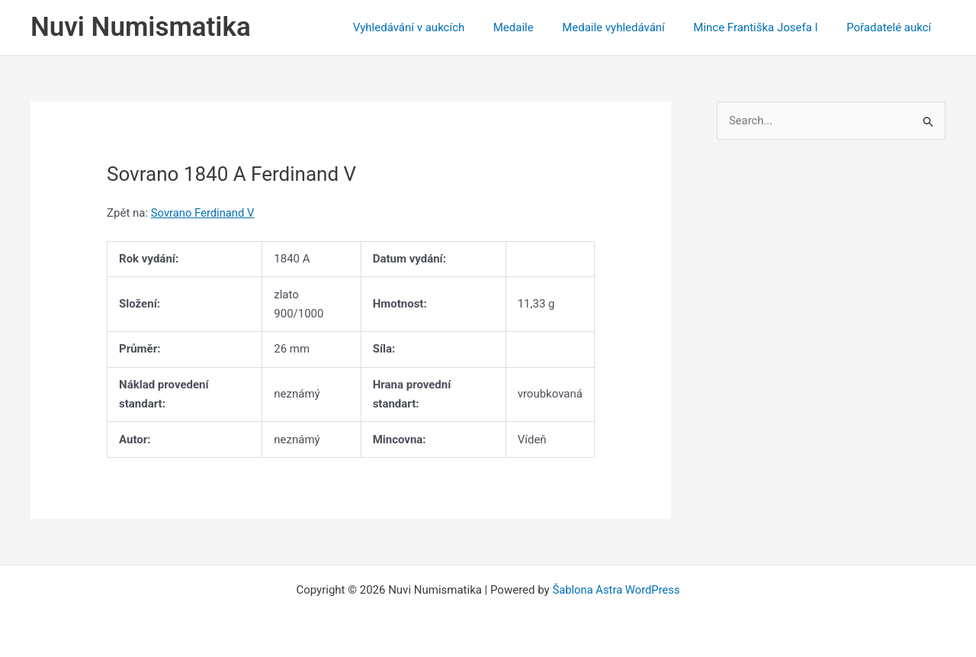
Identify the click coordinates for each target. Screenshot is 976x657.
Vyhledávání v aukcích (434, 27)
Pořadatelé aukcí (891, 27)
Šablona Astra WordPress (616, 590)
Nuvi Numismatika (140, 27)
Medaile (533, 27)
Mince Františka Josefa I (764, 27)
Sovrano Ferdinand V (203, 213)
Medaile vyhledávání (627, 27)
